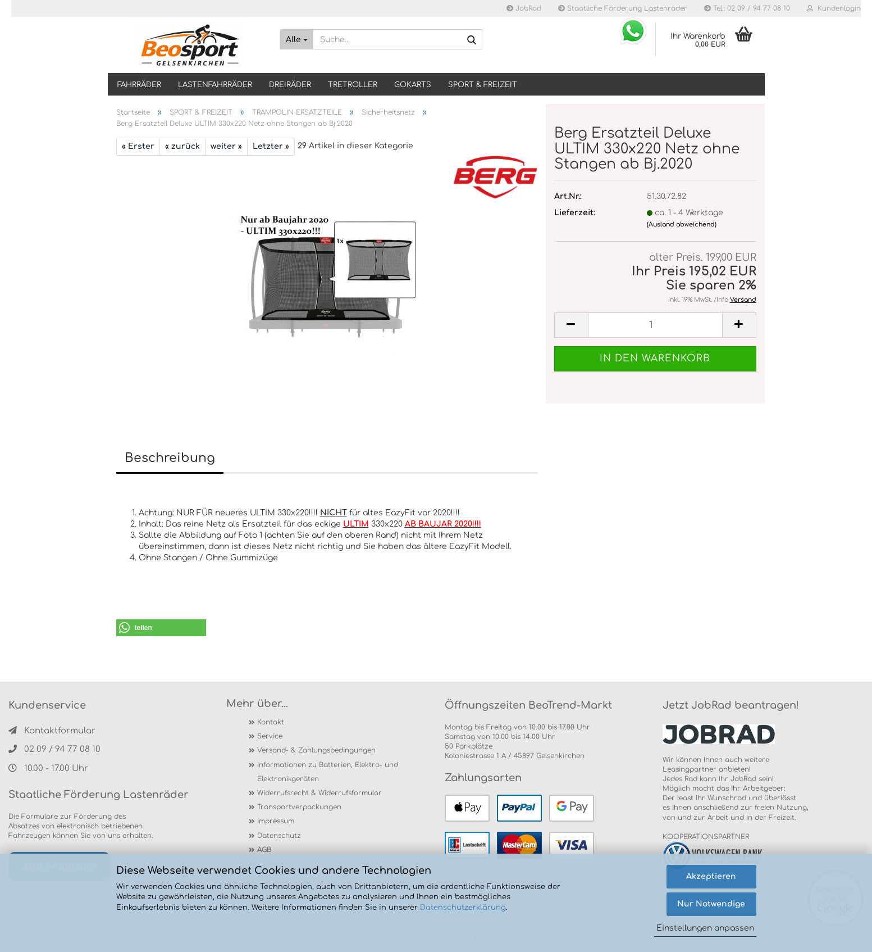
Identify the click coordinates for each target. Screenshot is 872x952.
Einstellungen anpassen (705, 928)
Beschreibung (170, 458)
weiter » (226, 146)
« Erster (138, 146)
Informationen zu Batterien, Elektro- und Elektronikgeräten (327, 772)
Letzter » (271, 146)
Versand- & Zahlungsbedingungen (316, 750)
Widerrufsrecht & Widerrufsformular (319, 793)
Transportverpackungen (299, 807)
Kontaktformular (51, 731)
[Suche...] (296, 39)
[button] (161, 627)
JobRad (523, 8)
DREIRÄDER (290, 85)
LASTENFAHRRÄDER (215, 85)
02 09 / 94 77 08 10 (54, 749)
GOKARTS (412, 85)
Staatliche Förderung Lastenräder (622, 8)
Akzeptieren (711, 876)
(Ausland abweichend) (681, 224)
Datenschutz (279, 836)
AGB (264, 850)
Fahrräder (139, 85)
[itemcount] (655, 325)
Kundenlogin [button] (834, 8)
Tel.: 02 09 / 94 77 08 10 (747, 8)
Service (269, 736)
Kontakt (270, 722)
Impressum (275, 821)
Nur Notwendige (711, 904)
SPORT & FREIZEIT (482, 85)
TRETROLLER (352, 85)
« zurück (182, 146)
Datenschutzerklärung (463, 908)
